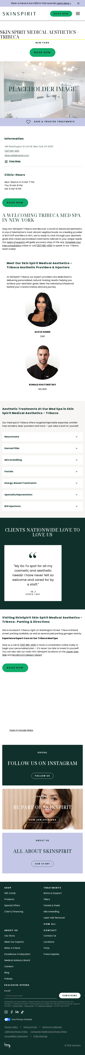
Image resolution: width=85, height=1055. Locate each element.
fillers (47, 899)
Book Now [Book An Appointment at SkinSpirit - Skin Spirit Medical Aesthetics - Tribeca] (42, 52)
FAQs (46, 948)
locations (49, 941)
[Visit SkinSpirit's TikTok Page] (22, 1012)
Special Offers (12, 905)
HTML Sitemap (40, 1036)
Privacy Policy (18, 1006)
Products (9, 899)
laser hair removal (54, 917)
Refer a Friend (12, 948)
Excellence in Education (17, 954)
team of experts (16, 242)
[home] (19, 13)
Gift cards (10, 893)
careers (8, 966)
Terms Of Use (30, 1027)
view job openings (42, 819)
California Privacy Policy (16, 1031)
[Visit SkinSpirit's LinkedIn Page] (17, 1012)
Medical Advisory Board (17, 960)
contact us (50, 935)
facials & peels (52, 905)
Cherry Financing (13, 911)
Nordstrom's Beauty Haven (27, 655)
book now (61, 13)
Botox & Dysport (53, 893)
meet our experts (14, 941)
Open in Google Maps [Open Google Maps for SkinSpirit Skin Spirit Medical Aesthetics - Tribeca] (21, 730)
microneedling (51, 911)
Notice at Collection (45, 1006)
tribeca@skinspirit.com (16, 155)
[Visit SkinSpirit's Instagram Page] (6, 1012)
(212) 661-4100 (11, 151)
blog (6, 972)
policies (8, 978)
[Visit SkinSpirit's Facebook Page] (11, 1012)
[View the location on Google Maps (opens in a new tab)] (12, 161)
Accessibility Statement (16, 1036)
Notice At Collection (52, 1027)
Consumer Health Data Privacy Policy (49, 1031)
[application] (42, 703)
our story (42, 863)
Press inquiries (51, 954)
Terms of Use (29, 1006)
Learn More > (63, 3)
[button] (78, 3)
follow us (42, 775)
